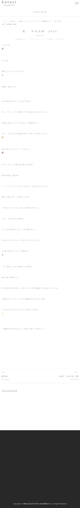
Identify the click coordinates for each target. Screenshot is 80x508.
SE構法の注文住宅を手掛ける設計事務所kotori (36, 504)
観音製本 (5, 376)
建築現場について (47, 21)
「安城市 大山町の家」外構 (67, 376)
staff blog (12, 21)
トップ (4, 21)
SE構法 (21, 21)
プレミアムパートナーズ (32, 21)
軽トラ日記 (58, 21)
